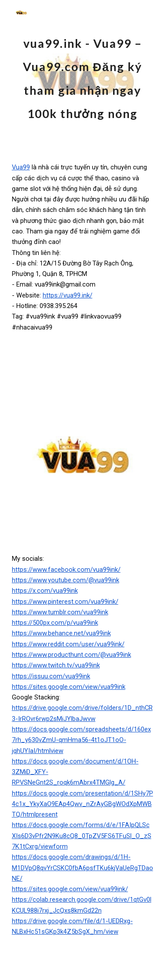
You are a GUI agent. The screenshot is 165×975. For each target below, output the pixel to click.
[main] (82, 74)
